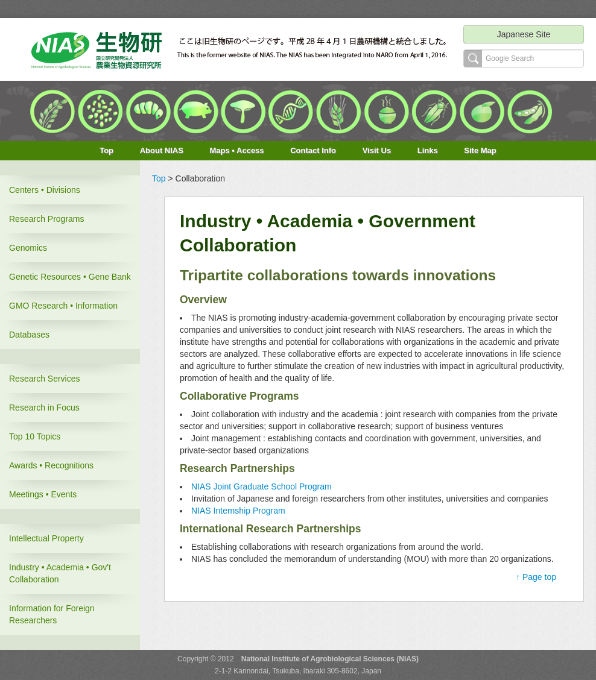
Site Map (480, 150)
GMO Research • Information (63, 305)
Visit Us (377, 150)
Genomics (28, 248)
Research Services (44, 378)
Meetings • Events (43, 494)
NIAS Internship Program (238, 510)
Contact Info (313, 150)
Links (427, 150)
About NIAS (161, 150)
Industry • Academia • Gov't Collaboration (60, 573)
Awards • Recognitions (51, 465)
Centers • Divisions (44, 190)
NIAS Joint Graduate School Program (261, 486)
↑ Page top (536, 577)
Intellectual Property (46, 538)
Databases (29, 334)
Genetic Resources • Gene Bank (70, 277)
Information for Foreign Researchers (52, 614)
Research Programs (46, 219)
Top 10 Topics (34, 436)
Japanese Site (524, 34)
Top (106, 150)
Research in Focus (44, 407)
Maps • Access (237, 150)
